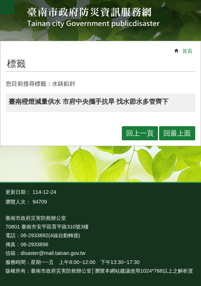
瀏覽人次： (18, 202)
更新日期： (18, 192)
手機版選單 (7, 7)
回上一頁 (140, 133)
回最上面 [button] (177, 133)
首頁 (187, 51)
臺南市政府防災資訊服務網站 (100, 19)
